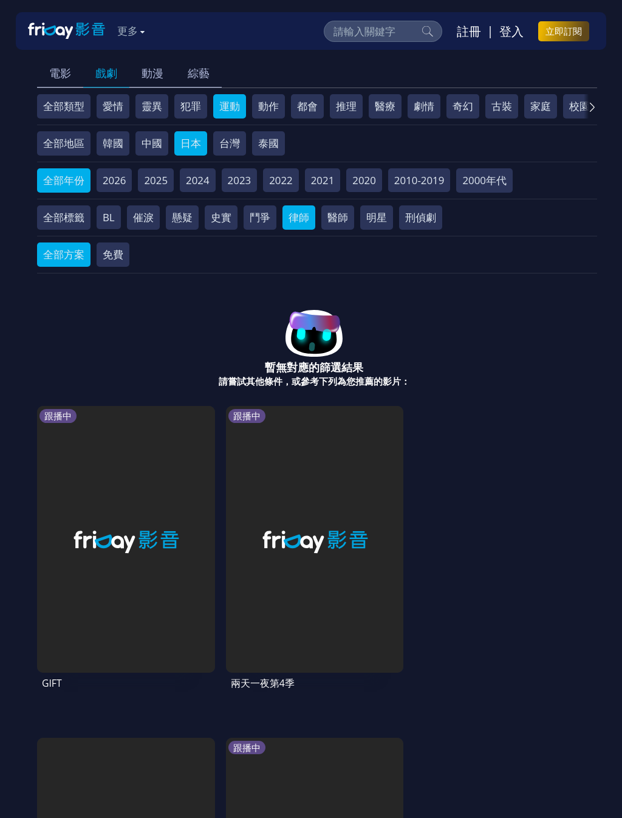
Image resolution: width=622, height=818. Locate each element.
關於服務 (64, 707)
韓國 (113, 143)
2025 (156, 180)
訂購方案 (169, 730)
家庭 (540, 106)
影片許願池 (528, 707)
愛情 (113, 106)
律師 (299, 217)
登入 (511, 31)
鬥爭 (260, 217)
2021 (323, 180)
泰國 (268, 143)
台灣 (229, 143)
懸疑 (182, 217)
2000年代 (484, 180)
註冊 (469, 31)
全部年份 (63, 180)
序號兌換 (117, 707)
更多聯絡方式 (510, 776)
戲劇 (106, 73)
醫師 (337, 217)
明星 (376, 217)
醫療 (385, 106)
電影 (60, 73)
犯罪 (190, 106)
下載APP (117, 730)
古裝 (501, 106)
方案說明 (171, 707)
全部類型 (63, 106)
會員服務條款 (289, 707)
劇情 (424, 106)
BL (109, 217)
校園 (579, 106)
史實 (221, 217)
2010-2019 (419, 180)
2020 (364, 180)
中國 (152, 143)
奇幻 (463, 106)
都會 (307, 106)
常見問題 (224, 707)
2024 (198, 180)
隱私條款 (352, 707)
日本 (190, 143)
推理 (346, 106)
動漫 (152, 73)
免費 (113, 254)
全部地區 (63, 143)
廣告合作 (64, 730)
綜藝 (199, 73)
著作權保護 (411, 707)
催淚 (143, 217)
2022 (281, 180)
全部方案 (63, 254)
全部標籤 (63, 217)
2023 (239, 180)
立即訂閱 (563, 31)
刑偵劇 (420, 217)
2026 (114, 180)
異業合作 (469, 707)
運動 (229, 106)
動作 (268, 106)
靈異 (152, 106)
